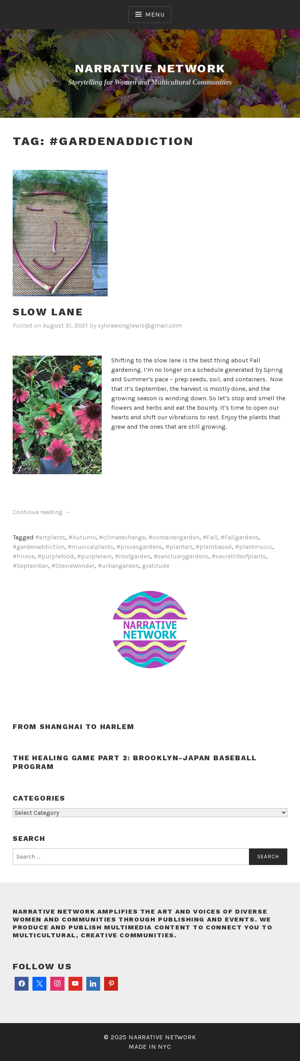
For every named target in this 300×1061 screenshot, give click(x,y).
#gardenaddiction (39, 546)
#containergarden (173, 537)
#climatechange (122, 537)
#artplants (50, 537)
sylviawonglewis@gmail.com (140, 325)
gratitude (155, 565)
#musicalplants (90, 546)
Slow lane (48, 312)
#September (30, 565)
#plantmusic (253, 546)
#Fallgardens (239, 537)
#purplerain (94, 556)
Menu (154, 14)
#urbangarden (118, 565)
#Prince (23, 556)
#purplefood (56, 556)
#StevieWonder (73, 565)
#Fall (210, 537)
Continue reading (41, 512)
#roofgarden (132, 556)
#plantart (178, 546)
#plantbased (214, 546)
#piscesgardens (139, 546)
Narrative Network (150, 68)
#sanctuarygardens (181, 556)
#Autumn (82, 537)
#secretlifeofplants (239, 556)
